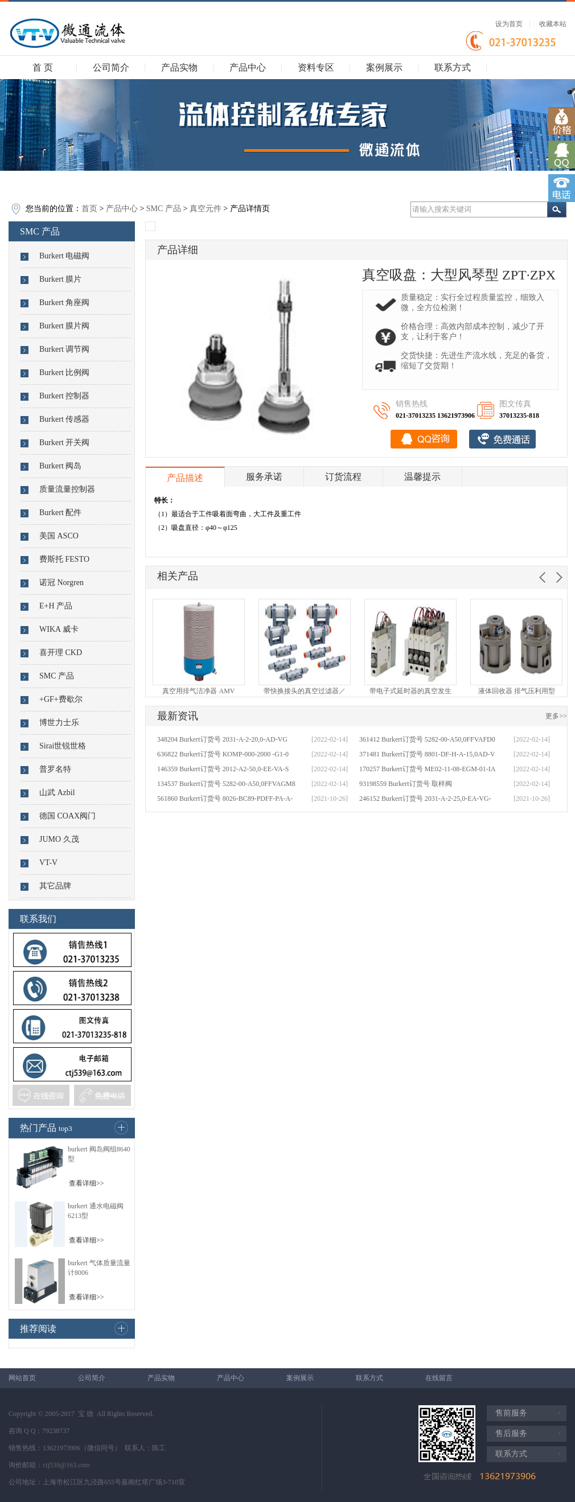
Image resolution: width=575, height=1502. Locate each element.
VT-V (48, 862)
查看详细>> (86, 1183)
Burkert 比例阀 (64, 372)
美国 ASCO (59, 536)
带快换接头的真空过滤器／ (305, 691)
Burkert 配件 (60, 512)
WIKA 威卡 (59, 629)
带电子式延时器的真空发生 (410, 691)
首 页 (42, 67)
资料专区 (316, 67)
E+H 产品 (55, 606)
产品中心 (247, 67)
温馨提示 (422, 477)
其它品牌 (55, 886)
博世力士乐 (59, 722)
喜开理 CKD (60, 652)
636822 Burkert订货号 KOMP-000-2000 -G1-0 (223, 754)
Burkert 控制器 (64, 396)
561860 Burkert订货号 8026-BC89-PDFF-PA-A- (225, 799)
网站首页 (22, 1378)
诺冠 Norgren (61, 582)
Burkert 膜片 (60, 279)
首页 (89, 208)
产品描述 (185, 478)
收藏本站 (552, 24)
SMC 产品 (163, 208)
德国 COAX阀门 (67, 816)
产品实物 (179, 67)
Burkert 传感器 (64, 419)
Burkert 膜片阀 (64, 326)
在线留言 (439, 1378)
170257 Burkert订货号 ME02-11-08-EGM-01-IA (427, 769)
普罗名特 (55, 769)
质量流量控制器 (67, 489)
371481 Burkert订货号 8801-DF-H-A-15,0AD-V (427, 754)
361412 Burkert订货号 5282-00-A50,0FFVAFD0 (427, 739)
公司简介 (111, 67)
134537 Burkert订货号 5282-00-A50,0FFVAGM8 (226, 784)
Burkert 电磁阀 (64, 256)
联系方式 (452, 67)
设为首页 (509, 24)
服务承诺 (264, 477)
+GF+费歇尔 (61, 699)
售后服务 (511, 1433)
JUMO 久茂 (59, 839)
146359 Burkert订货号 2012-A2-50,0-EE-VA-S (223, 769)
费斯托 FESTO (64, 559)
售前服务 (511, 1413)
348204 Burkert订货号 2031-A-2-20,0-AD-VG (222, 739)
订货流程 (343, 477)
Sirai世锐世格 (62, 746)
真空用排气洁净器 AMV (198, 691)
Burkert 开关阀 (64, 442)
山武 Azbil (57, 792)
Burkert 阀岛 (60, 466)
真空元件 (205, 208)
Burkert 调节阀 (64, 349)
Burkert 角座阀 (64, 302)
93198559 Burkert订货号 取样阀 (405, 784)
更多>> (556, 716)
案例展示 (384, 67)
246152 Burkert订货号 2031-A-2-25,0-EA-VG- (425, 799)
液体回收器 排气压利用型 (516, 691)
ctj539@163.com (66, 1465)
